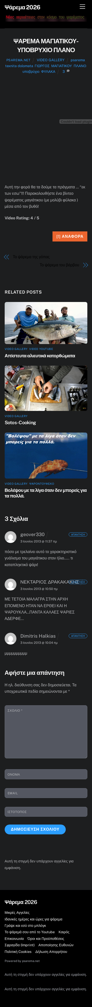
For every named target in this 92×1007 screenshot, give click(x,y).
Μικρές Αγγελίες (17, 912)
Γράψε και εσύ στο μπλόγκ (25, 925)
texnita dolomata (19, 66)
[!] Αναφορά (69, 236)
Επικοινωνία (14, 938)
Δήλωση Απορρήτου (51, 951)
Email (13, 793)
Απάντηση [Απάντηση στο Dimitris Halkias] (78, 635)
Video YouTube (41, 349)
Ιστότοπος (17, 812)
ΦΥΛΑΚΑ (48, 71)
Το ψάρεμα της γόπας (31, 257)
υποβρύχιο (31, 71)
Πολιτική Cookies (18, 951)
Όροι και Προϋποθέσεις (45, 938)
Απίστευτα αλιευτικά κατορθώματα (40, 355)
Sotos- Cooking (20, 422)
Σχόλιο (15, 710)
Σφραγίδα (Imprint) (20, 945)
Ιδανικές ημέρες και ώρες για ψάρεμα (33, 919)
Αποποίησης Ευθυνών (56, 945)
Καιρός (64, 932)
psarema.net (18, 60)
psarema (78, 60)
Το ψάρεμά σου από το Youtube (30, 932)
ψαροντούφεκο (41, 483)
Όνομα (14, 774)
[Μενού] (82, 7)
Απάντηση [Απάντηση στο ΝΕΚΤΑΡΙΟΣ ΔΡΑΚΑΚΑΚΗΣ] (78, 581)
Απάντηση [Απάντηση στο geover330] (78, 534)
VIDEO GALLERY (51, 60)
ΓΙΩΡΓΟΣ (42, 66)
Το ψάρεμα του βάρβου (59, 265)
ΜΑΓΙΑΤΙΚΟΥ (61, 66)
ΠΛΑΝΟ (80, 66)
